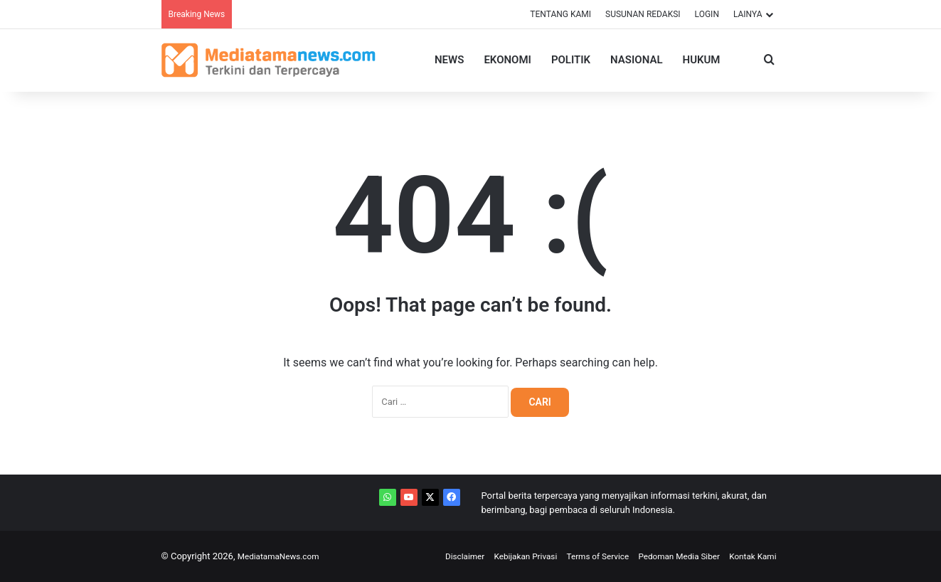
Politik (570, 59)
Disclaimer (435, 556)
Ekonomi (507, 59)
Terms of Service (580, 556)
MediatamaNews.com (283, 556)
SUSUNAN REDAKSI (643, 14)
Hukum (702, 59)
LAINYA (747, 14)
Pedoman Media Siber (669, 556)
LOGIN (707, 14)
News (449, 59)
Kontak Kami (750, 556)
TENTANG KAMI (560, 14)
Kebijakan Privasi (501, 556)
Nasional (636, 59)
